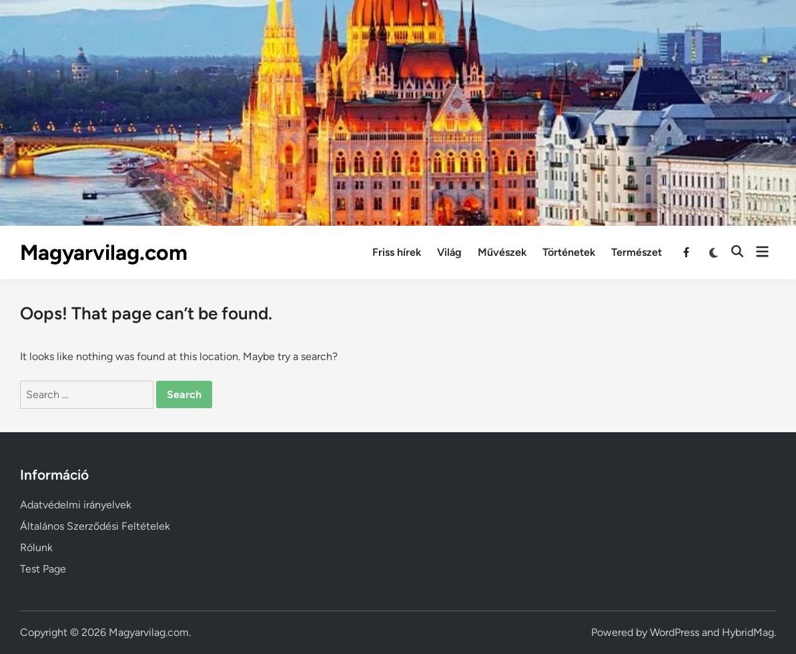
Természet (636, 252)
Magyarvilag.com (103, 252)
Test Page (43, 568)
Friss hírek (396, 252)
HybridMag (748, 632)
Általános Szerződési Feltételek (95, 526)
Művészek (502, 252)
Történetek (568, 252)
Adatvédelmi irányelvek (75, 504)
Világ (449, 252)
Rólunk (36, 547)
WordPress (674, 632)
